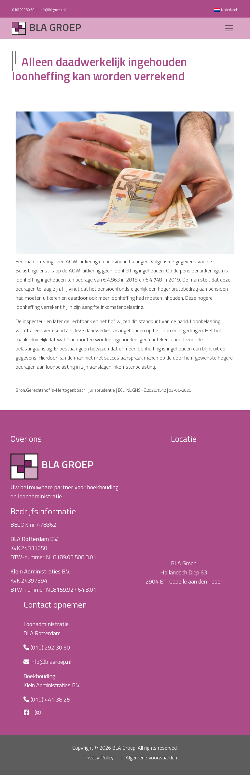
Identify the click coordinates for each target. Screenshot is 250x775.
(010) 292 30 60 (23, 9)
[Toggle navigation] (229, 28)
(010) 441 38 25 (50, 699)
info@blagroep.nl (52, 9)
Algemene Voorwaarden (151, 757)
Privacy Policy (98, 757)
